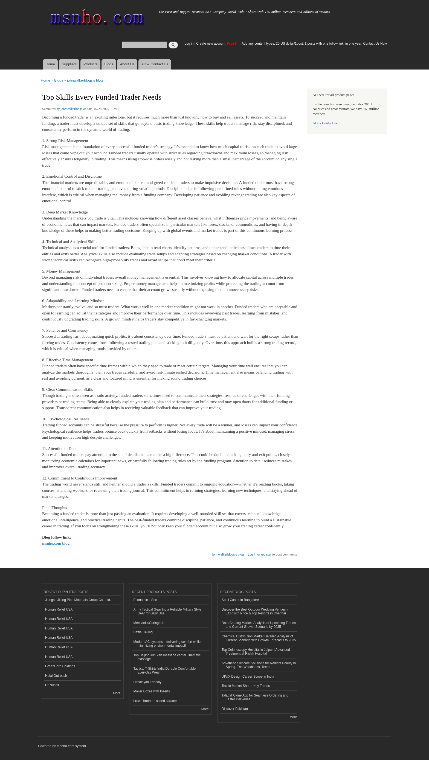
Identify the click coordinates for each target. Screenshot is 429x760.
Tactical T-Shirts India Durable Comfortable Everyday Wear (165, 670)
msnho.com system (71, 746)
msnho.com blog (55, 543)
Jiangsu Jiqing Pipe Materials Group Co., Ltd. (78, 600)
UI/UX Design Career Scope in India (248, 676)
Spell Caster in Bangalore (240, 600)
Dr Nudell (52, 685)
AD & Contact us (325, 123)
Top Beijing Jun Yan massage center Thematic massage (167, 657)
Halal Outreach (56, 676)
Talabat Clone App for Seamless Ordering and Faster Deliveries (255, 697)
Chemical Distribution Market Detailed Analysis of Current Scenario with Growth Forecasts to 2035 (259, 638)
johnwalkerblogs (71, 109)
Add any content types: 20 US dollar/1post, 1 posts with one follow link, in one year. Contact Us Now (314, 43)
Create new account (211, 43)
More (116, 693)
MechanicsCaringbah (149, 623)
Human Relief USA (59, 609)
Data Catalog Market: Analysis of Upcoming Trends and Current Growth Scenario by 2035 (259, 625)
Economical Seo (145, 600)
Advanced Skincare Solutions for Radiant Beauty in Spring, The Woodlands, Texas (259, 665)
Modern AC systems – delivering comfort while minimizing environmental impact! (167, 644)
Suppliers (69, 64)
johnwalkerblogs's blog (85, 80)
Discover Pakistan (235, 709)
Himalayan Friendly (148, 682)
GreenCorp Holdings (60, 666)
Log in (189, 43)
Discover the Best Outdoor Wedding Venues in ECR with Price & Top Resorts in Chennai (255, 611)
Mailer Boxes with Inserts (152, 691)
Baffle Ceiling (143, 632)
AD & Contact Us (154, 64)
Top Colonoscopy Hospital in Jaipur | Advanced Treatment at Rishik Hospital (256, 651)
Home (50, 64)
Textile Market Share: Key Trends (246, 686)
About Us (127, 64)
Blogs (108, 64)
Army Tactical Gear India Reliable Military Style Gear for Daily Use (167, 611)
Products (90, 64)
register (266, 554)
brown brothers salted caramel (156, 701)
